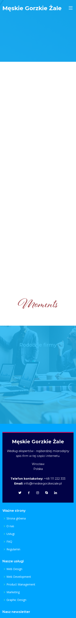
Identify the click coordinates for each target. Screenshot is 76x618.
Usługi (10, 533)
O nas (10, 526)
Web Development (18, 576)
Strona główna (16, 518)
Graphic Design (16, 599)
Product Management (20, 584)
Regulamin (13, 549)
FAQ (9, 541)
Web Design (14, 569)
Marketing (13, 592)
